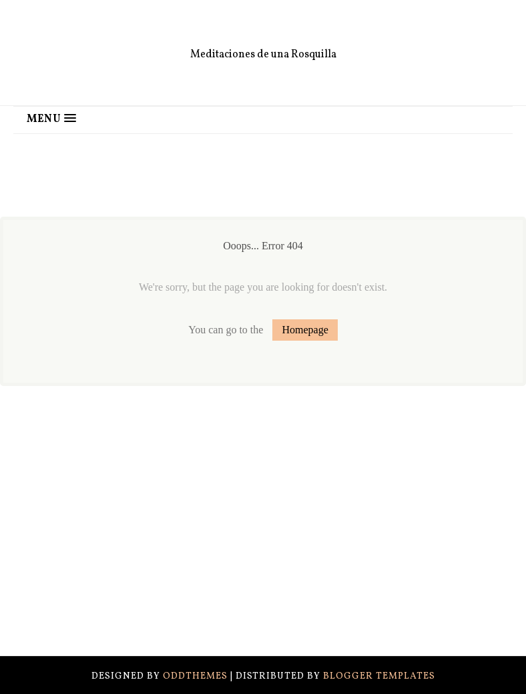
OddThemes (195, 676)
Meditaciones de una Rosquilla (263, 54)
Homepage (305, 329)
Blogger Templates (379, 676)
